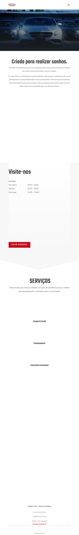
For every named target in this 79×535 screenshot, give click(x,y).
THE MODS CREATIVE (42, 524)
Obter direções (19, 244)
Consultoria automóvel (39, 365)
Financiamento (39, 343)
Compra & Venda (39, 321)
